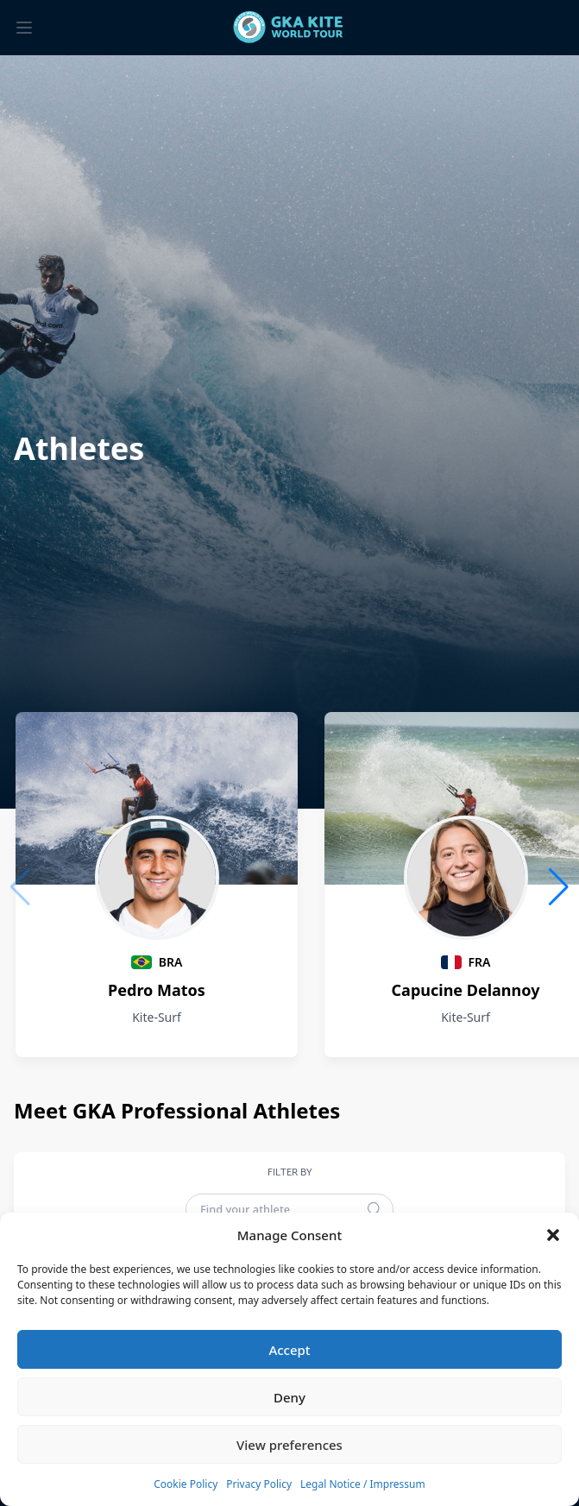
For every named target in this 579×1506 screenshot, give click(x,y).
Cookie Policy (185, 1484)
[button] (553, 1235)
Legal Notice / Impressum (362, 1484)
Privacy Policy (259, 1484)
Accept (289, 1349)
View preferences (289, 1444)
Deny (289, 1397)
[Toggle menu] (24, 27)
